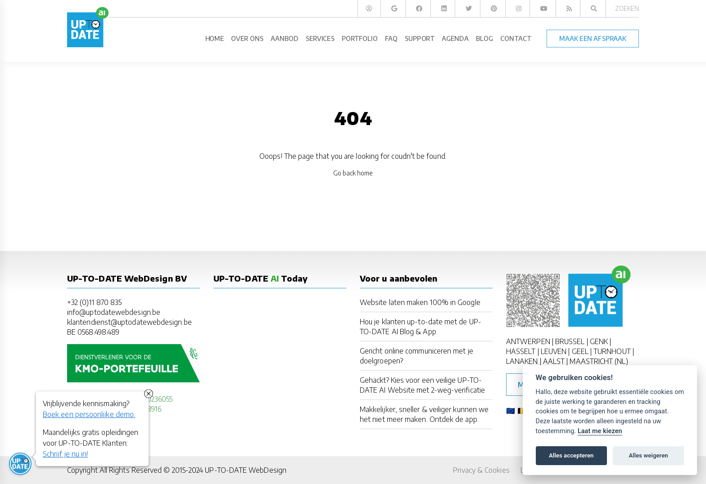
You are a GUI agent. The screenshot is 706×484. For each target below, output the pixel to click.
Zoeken (627, 8)
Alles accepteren (571, 455)
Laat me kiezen (600, 431)
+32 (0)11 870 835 (94, 302)
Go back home (353, 173)
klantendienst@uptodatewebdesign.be (129, 322)
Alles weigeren (648, 455)
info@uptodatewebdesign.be (113, 312)
